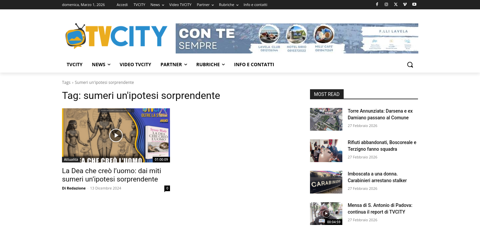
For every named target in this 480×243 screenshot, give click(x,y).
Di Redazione (74, 188)
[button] (410, 64)
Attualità (71, 159)
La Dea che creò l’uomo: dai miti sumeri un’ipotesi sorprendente (111, 175)
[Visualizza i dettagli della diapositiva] (297, 38)
